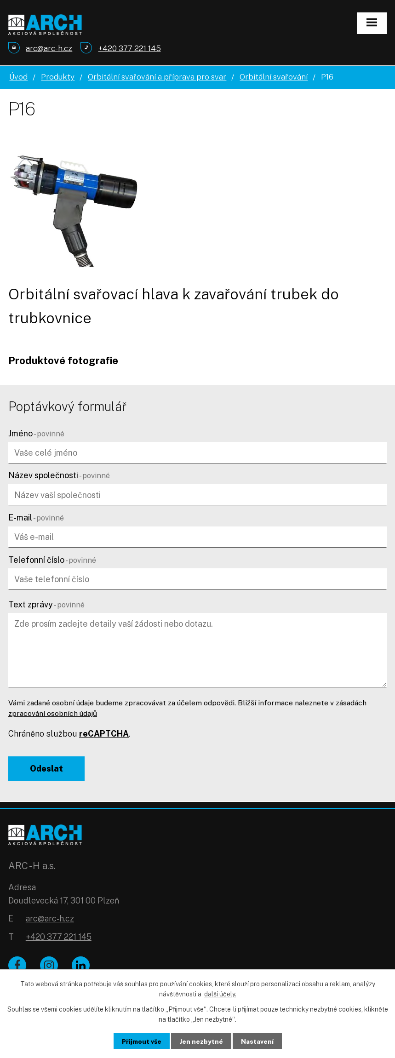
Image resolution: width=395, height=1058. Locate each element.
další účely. (220, 993)
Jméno (36, 433)
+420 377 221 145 (59, 938)
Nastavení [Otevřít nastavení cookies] (258, 1041)
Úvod (18, 76)
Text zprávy (46, 604)
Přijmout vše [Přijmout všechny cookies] (140, 1041)
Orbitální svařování (274, 76)
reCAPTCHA (104, 733)
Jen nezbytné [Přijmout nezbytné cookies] (201, 1041)
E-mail (36, 517)
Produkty (57, 76)
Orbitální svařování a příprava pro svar (157, 76)
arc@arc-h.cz (50, 920)
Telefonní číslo (52, 560)
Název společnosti (59, 475)
